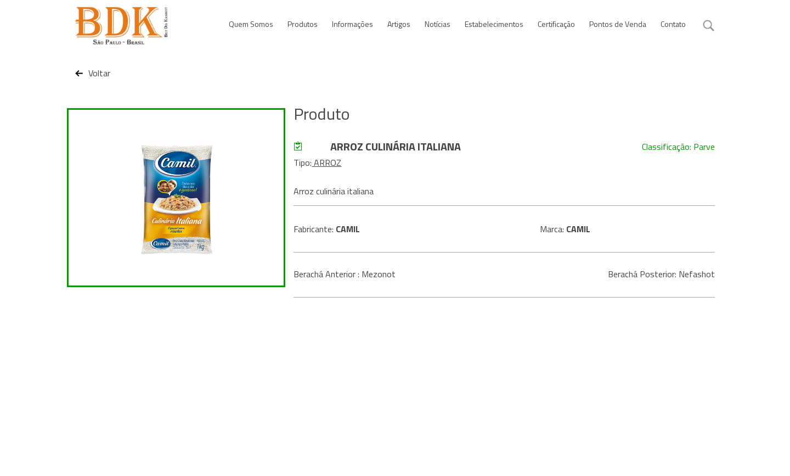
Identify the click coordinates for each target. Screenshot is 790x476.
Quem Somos (251, 24)
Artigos (398, 24)
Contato (673, 24)
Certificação (556, 24)
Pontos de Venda (617, 24)
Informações (352, 24)
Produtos (302, 24)
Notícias (437, 24)
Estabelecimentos (494, 24)
